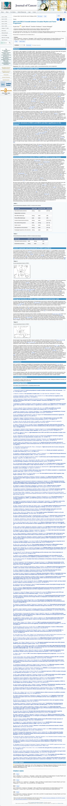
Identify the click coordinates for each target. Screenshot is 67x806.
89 (39, 302)
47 (56, 113)
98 (58, 345)
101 (14, 354)
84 (56, 313)
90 (21, 303)
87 (28, 282)
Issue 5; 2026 (4, 16)
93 (21, 309)
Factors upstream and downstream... (6, 58)
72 (25, 174)
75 (45, 184)
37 (41, 102)
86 (64, 258)
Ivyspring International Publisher (37, 802)
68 (22, 173)
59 (14, 142)
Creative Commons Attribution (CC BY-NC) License (53, 798)
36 (34, 101)
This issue (40, 16)
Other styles (22, 41)
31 (60, 96)
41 (63, 152)
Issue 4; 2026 (4, 19)
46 (41, 112)
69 (23, 173)
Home (2, 12)
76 (55, 187)
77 (18, 189)
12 (44, 76)
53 (42, 132)
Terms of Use (60, 803)
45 (32, 108)
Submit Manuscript (22, 12)
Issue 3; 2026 (4, 21)
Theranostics (6, 74)
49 (44, 128)
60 (39, 145)
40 (36, 160)
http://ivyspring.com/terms (21, 799)
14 (33, 79)
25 (50, 80)
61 (40, 145)
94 (62, 309)
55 (43, 132)
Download (28, 45)
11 (34, 75)
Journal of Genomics (6, 77)
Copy (16, 41)
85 (13, 258)
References (6, 64)
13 (46, 76)
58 (38, 139)
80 (43, 255)
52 (46, 131)
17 (49, 80)
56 (38, 302)
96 (63, 340)
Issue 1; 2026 (4, 26)
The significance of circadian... (6, 51)
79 (41, 255)
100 (55, 350)
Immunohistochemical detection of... (6, 55)
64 (35, 170)
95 (61, 315)
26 (40, 94)
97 (34, 342)
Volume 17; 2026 (5, 28)
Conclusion (6, 61)
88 (34, 289)
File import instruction (36, 45)
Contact (34, 12)
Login (29, 12)
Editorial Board (5, 32)
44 (31, 108)
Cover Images (4, 35)
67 (36, 170)
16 (35, 79)
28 (58, 96)
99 (53, 350)
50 (48, 129)
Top (6, 49)
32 (33, 101)
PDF (59, 15)
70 (40, 178)
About (7, 12)
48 (22, 117)
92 (28, 308)
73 (23, 180)
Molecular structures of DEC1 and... (6, 53)
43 (33, 106)
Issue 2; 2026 (4, 23)
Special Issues (4, 39)
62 (38, 160)
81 (65, 257)
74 (44, 184)
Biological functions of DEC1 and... (6, 60)
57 (38, 134)
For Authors (13, 12)
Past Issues (4, 30)
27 (42, 94)
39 (32, 106)
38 (42, 102)
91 (23, 303)
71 (39, 160)
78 (48, 194)
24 (34, 86)
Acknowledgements (6, 63)
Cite (45, 16)
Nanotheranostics (6, 79)
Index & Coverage (5, 37)
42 (42, 164)
